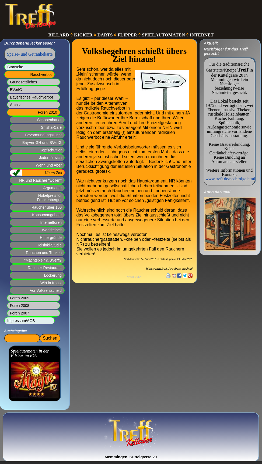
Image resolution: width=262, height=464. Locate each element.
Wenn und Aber (49, 165)
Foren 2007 (19, 313)
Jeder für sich (50, 157)
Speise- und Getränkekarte (30, 54)
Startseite (15, 67)
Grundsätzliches (23, 82)
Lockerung (53, 275)
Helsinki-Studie (49, 245)
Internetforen (51, 222)
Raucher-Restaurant (45, 268)
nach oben (134, 277)
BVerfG (16, 89)
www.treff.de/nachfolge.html (230, 179)
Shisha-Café (51, 127)
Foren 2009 (19, 298)
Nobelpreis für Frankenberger (49, 197)
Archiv (15, 105)
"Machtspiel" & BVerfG (43, 260)
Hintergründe (51, 237)
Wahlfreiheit (52, 230)
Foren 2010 (47, 112)
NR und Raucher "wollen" (40, 180)
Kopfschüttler (51, 150)
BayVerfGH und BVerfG (42, 142)
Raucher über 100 (47, 207)
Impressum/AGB (21, 321)
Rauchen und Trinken (44, 252)
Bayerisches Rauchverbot (31, 97)
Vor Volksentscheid (46, 290)
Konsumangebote (47, 215)
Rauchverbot (41, 74)
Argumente (52, 188)
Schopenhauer (49, 120)
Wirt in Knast (51, 283)
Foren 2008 (19, 305)
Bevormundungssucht (43, 135)
